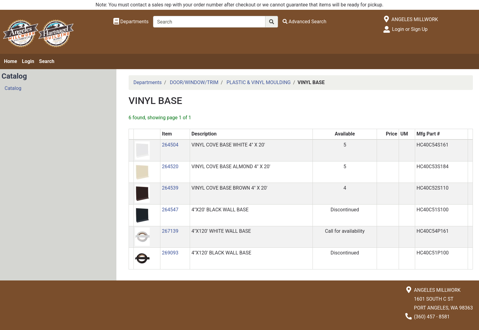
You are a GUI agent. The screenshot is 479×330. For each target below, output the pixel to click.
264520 (170, 166)
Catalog (13, 88)
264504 (170, 145)
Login (28, 61)
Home (10, 61)
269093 (170, 253)
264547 (170, 210)
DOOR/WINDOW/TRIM (194, 82)
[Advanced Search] (305, 21)
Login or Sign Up (409, 29)
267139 (170, 231)
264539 (170, 188)
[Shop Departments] (131, 21)
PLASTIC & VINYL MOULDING (258, 82)
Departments (147, 82)
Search (46, 61)
